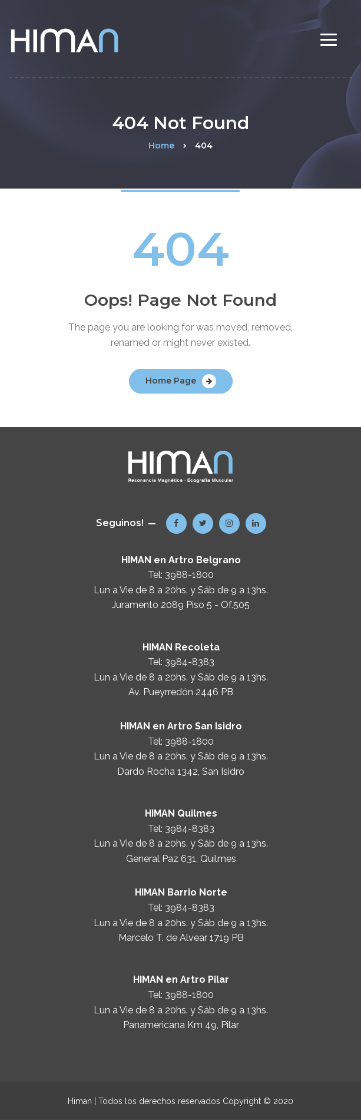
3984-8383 (189, 662)
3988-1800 (189, 574)
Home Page (170, 380)
